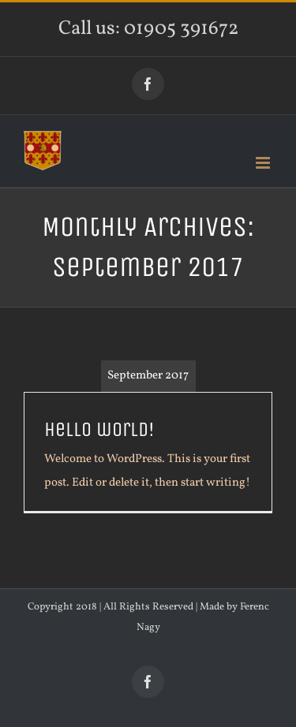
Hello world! (99, 429)
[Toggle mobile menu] (264, 163)
